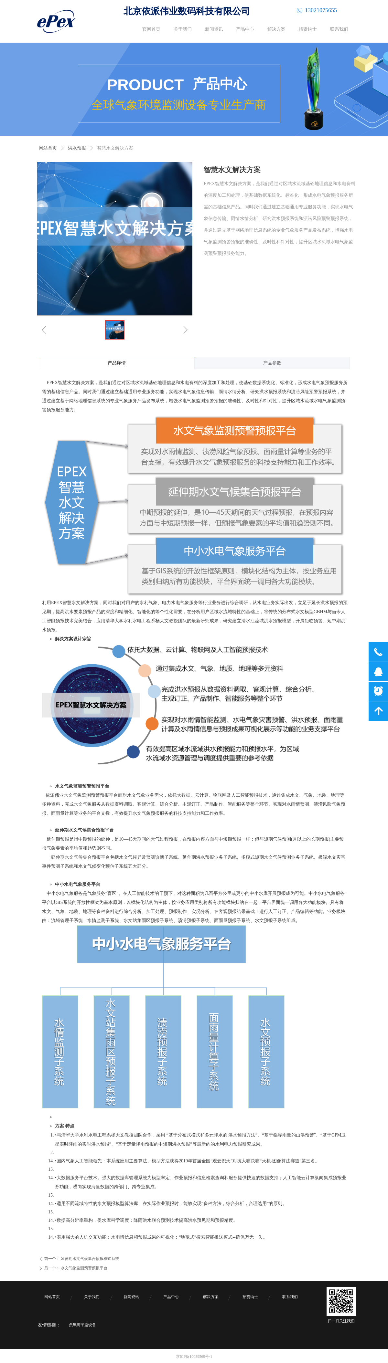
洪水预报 (77, 148)
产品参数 (272, 363)
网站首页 (48, 148)
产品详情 (117, 363)
